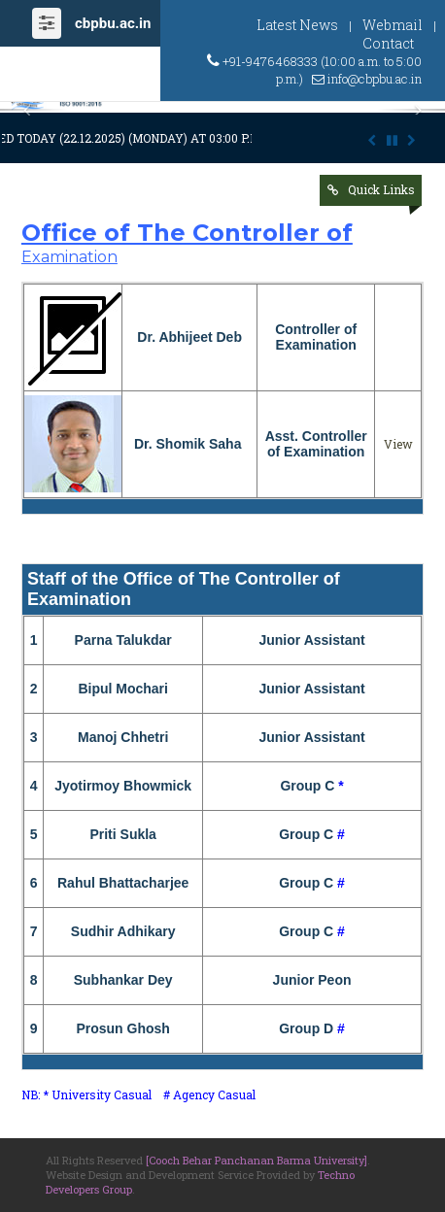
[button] (33, 110)
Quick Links (381, 189)
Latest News (297, 25)
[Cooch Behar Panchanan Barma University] (256, 1160)
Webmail (392, 25)
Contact (388, 43)
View (398, 444)
